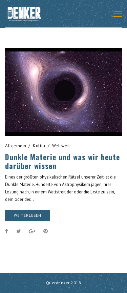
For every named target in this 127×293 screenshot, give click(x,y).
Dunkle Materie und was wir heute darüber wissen (62, 161)
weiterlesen (27, 215)
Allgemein (15, 146)
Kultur (39, 146)
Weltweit (61, 146)
